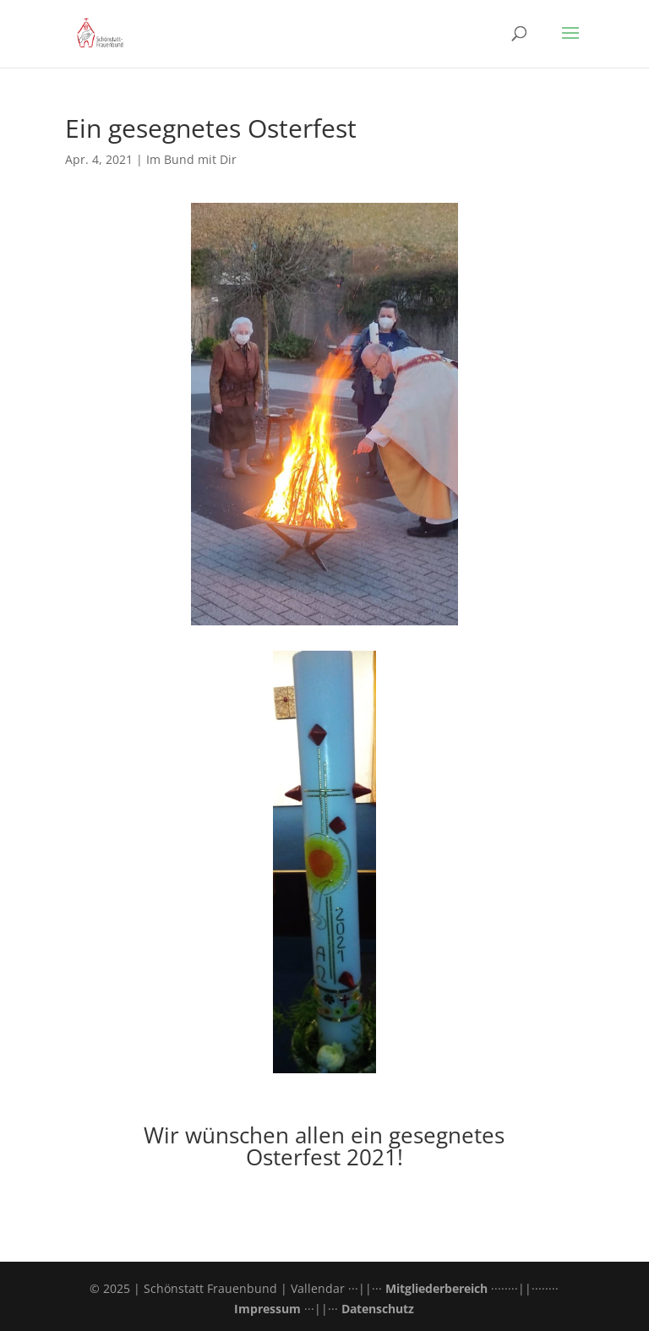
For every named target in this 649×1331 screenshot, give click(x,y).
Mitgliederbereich (436, 1288)
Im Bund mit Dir (191, 159)
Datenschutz (377, 1309)
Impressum (267, 1309)
